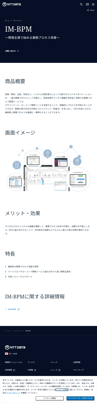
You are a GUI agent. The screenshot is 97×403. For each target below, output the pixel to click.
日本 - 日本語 (11, 354)
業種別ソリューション (14, 362)
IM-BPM (12, 309)
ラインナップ (17, 21)
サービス (31, 362)
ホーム (7, 21)
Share (90, 10)
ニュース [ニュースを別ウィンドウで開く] (54, 370)
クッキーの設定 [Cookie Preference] (49, 398)
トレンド (54, 362)
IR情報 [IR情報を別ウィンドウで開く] (30, 370)
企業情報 (76, 362)
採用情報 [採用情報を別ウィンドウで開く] (8, 370)
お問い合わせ (10, 51)
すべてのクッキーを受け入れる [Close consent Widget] (80, 398)
